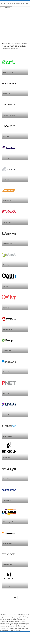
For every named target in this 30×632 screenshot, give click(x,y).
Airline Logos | (3, 614)
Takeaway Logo (7, 543)
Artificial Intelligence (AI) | (19, 616)
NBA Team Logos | (19, 626)
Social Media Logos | (5, 630)
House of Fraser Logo (9, 115)
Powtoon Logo (7, 414)
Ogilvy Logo (6, 307)
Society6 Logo (7, 479)
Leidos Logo (6, 158)
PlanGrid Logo (7, 372)
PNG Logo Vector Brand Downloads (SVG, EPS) (15, 3)
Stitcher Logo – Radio (9, 522)
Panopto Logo (7, 350)
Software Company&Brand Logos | (21, 628)
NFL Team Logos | (8, 628)
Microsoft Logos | (16, 621)
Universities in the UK (15, 630)
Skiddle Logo (6, 457)
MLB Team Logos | (10, 626)
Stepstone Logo (7, 500)
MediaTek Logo (7, 200)
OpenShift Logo (7, 329)
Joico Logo (6, 136)
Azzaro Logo (6, 93)
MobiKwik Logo (7, 243)
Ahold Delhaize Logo (8, 72)
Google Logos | (16, 618)
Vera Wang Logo (7, 564)
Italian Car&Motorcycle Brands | (15, 619)
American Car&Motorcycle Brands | (15, 614)
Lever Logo (6, 179)
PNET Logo (6, 393)
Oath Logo (6, 286)
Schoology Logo (7, 436)
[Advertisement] (15, 25)
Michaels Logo (7, 222)
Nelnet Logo (6, 265)
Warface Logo (7, 586)
